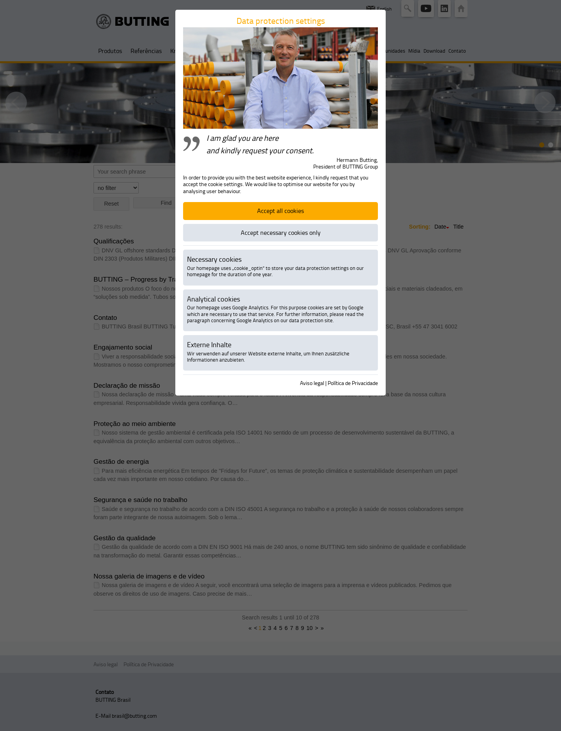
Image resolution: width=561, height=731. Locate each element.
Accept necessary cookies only (281, 232)
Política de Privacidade (353, 383)
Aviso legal (312, 383)
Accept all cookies (280, 210)
